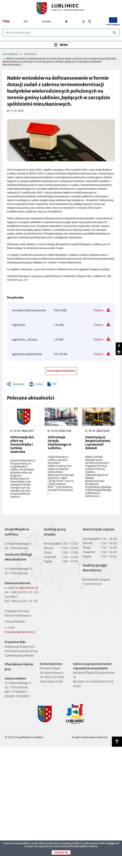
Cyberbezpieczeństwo (19, 655)
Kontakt (46, 21)
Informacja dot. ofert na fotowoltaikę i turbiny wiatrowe (22, 444)
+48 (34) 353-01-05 (24, 601)
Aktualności (30, 54)
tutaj (111, 844)
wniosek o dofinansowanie (29, 310)
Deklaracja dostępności (20, 646)
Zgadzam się (61, 853)
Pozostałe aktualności (61, 371)
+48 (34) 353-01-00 (24, 592)
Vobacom (102, 737)
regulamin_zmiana (24, 339)
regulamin (18, 325)
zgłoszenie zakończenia (27, 354)
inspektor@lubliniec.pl (20, 632)
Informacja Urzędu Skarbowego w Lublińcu (59, 442)
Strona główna (10, 54)
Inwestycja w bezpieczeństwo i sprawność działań (97, 442)
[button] (61, 140)
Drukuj (36, 385)
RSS (26, 21)
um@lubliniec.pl (26, 588)
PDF (54, 384)
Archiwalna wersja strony (21, 651)
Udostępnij (18, 384)
